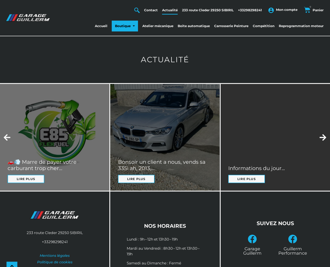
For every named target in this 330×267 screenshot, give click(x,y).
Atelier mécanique (157, 26)
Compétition (263, 26)
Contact (151, 10)
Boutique (125, 26)
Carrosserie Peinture (231, 26)
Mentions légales (55, 256)
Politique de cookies (54, 262)
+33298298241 (250, 10)
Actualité (170, 10)
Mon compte (286, 10)
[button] (7, 137)
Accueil (101, 26)
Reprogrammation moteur (301, 26)
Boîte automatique (194, 26)
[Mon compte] (271, 10)
